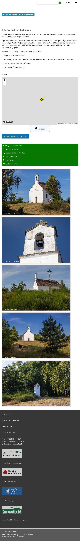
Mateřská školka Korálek (14, 153)
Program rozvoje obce (12, 145)
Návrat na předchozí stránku (15, 136)
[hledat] (47, 3)
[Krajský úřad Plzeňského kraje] (12, 457)
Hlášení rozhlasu (10, 149)
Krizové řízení (9, 160)
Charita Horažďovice (9, 482)
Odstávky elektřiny (11, 156)
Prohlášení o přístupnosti (10, 531)
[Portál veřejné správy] (12, 495)
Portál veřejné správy (9, 501)
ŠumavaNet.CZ (22, 536)
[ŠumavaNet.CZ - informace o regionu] (12, 514)
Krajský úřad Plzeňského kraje (12, 463)
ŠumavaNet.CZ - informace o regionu (14, 520)
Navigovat (40, 128)
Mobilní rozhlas (10, 164)
